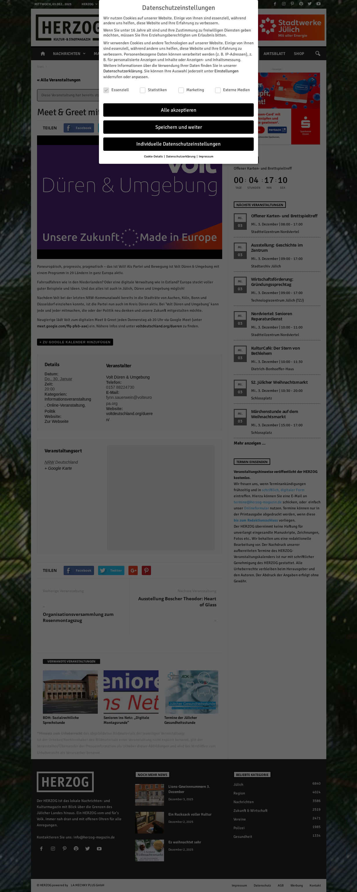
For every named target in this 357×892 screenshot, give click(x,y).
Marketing (191, 89)
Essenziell (116, 89)
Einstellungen (226, 71)
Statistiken (153, 89)
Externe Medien (232, 89)
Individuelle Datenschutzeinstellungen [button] (178, 144)
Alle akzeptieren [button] (178, 110)
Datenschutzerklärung (122, 71)
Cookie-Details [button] (153, 156)
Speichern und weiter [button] (178, 127)
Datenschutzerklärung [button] (181, 156)
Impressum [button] (206, 156)
